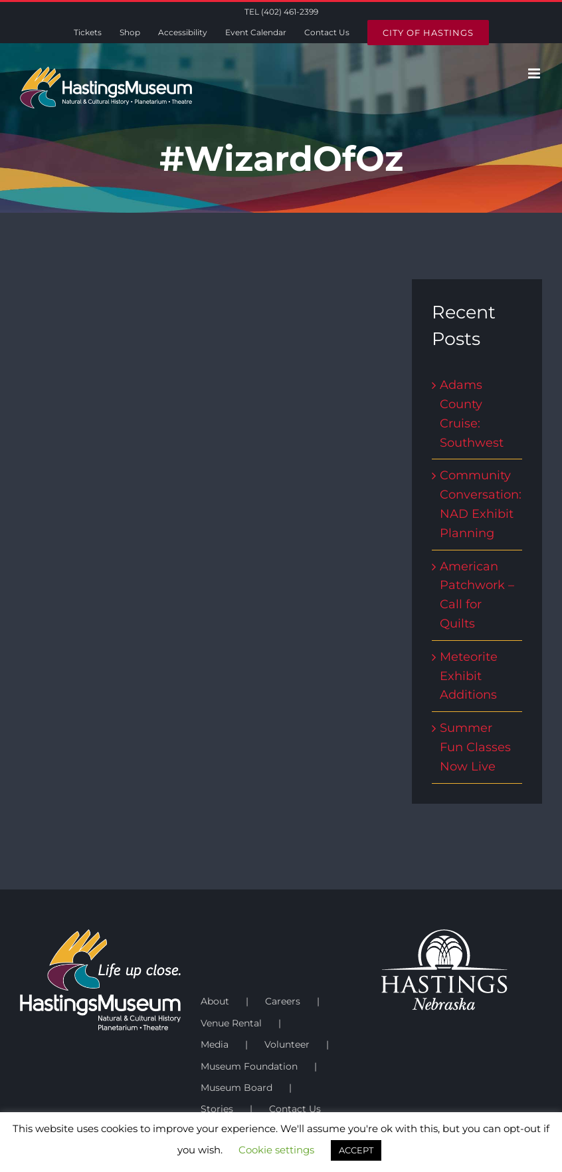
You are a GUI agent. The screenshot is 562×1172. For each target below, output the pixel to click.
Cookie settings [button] (276, 1149)
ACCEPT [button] (356, 1150)
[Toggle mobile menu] (535, 73)
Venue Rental (231, 1023)
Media (215, 1044)
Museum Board (236, 1088)
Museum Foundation (249, 1066)
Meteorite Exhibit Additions (469, 676)
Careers (282, 1001)
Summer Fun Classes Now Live (475, 747)
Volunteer (287, 1044)
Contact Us (295, 1109)
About (215, 1001)
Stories (217, 1109)
